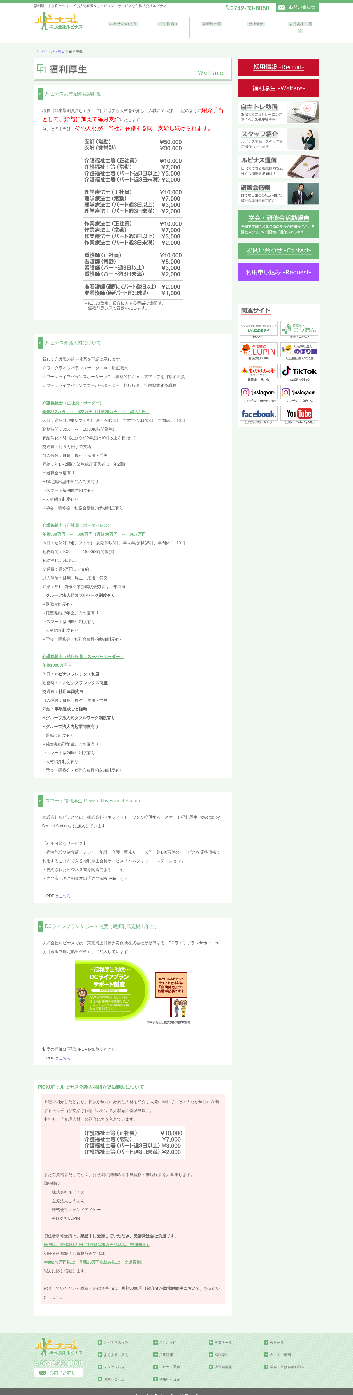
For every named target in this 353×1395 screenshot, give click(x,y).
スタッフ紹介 (114, 1359)
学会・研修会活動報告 (287, 1359)
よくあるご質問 (298, 23)
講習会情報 (223, 1359)
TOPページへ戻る (51, 43)
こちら (65, 887)
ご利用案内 (166, 23)
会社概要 (254, 23)
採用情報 (166, 1346)
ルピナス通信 (169, 1359)
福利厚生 (222, 1346)
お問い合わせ (114, 1371)
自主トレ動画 (280, 1346)
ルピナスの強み (123, 23)
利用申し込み (169, 1371)
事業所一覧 (210, 23)
